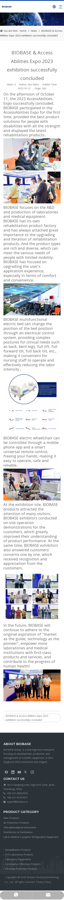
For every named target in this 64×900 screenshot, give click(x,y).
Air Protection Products (16, 822)
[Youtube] (19, 772)
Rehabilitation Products (18, 849)
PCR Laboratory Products (19, 854)
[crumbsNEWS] (32, 19)
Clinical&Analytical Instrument (19, 827)
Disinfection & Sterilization (18, 832)
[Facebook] (6, 772)
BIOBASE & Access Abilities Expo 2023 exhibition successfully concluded (27, 717)
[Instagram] (32, 772)
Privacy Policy (43, 882)
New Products (11, 818)
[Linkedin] (13, 772)
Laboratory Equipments (18, 859)
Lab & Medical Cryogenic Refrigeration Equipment (30, 837)
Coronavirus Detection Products (23, 864)
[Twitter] (26, 772)
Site (44, 88)
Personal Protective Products (21, 868)
